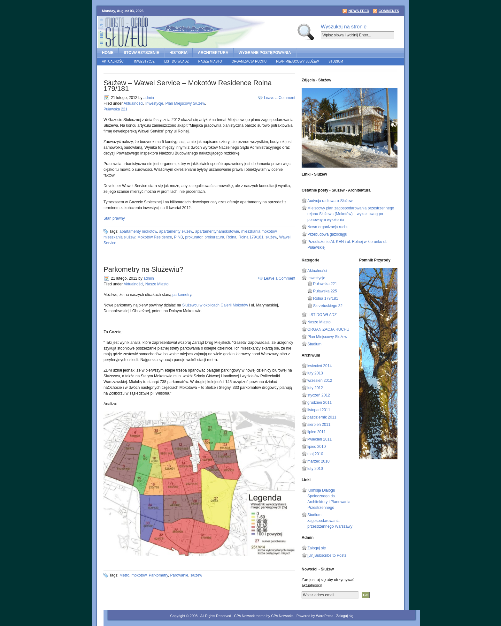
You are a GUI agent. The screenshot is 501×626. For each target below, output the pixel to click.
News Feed (358, 11)
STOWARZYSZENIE (141, 52)
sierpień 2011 (318, 424)
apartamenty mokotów (138, 231)
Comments (389, 11)
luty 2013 (315, 373)
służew (271, 237)
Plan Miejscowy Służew (297, 61)
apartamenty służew (176, 231)
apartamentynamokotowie (217, 231)
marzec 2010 (318, 461)
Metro (124, 575)
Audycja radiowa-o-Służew (329, 201)
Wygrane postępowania (265, 52)
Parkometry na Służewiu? (143, 269)
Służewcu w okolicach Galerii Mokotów (215, 305)
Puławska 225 (325, 291)
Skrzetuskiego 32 (328, 306)
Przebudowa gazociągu (327, 234)
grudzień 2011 (319, 402)
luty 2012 (315, 388)
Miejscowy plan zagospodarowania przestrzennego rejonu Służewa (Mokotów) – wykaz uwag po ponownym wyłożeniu (350, 214)
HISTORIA (178, 52)
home (107, 52)
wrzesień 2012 (319, 380)
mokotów (138, 575)
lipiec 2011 (316, 432)
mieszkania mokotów (259, 231)
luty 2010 (315, 468)
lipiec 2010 (316, 446)
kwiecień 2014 (319, 366)
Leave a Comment (279, 97)
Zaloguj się (316, 548)
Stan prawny (114, 218)
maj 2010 (315, 454)
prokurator (193, 237)
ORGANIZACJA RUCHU (249, 61)
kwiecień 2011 (319, 439)
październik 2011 (321, 417)
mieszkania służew (119, 237)
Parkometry (158, 575)
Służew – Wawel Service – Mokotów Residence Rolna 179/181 (188, 86)
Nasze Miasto (210, 61)
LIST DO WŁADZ (176, 61)
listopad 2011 (318, 410)
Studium (335, 61)
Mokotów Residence (154, 237)
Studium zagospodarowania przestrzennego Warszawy (329, 521)
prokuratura (214, 237)
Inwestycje (144, 61)
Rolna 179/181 (250, 237)
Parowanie (179, 575)
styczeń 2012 (318, 395)
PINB (178, 237)
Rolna (231, 237)
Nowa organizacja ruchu (328, 227)
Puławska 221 (115, 109)
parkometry (181, 294)
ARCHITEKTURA (213, 52)
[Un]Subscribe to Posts (326, 555)
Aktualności (113, 61)
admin (148, 97)
